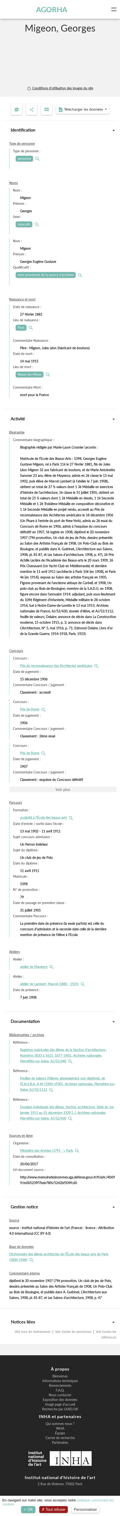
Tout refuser (54, 1510)
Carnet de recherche (60, 1438)
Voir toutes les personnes (73, 1332)
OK (28, 1510)
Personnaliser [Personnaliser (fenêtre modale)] (85, 1510)
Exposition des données (60, 1400)
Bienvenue (60, 1376)
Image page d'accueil (60, 1404)
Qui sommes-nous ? (60, 1424)
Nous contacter (60, 1395)
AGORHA (51, 9)
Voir (63, 789)
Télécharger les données (81, 109)
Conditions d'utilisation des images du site (60, 88)
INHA (60, 1428)
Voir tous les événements (33, 1332)
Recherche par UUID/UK (60, 1409)
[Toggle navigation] (115, 9)
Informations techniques (60, 1381)
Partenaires (60, 1442)
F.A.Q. (60, 1390)
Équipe (60, 1433)
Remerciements (60, 1385)
